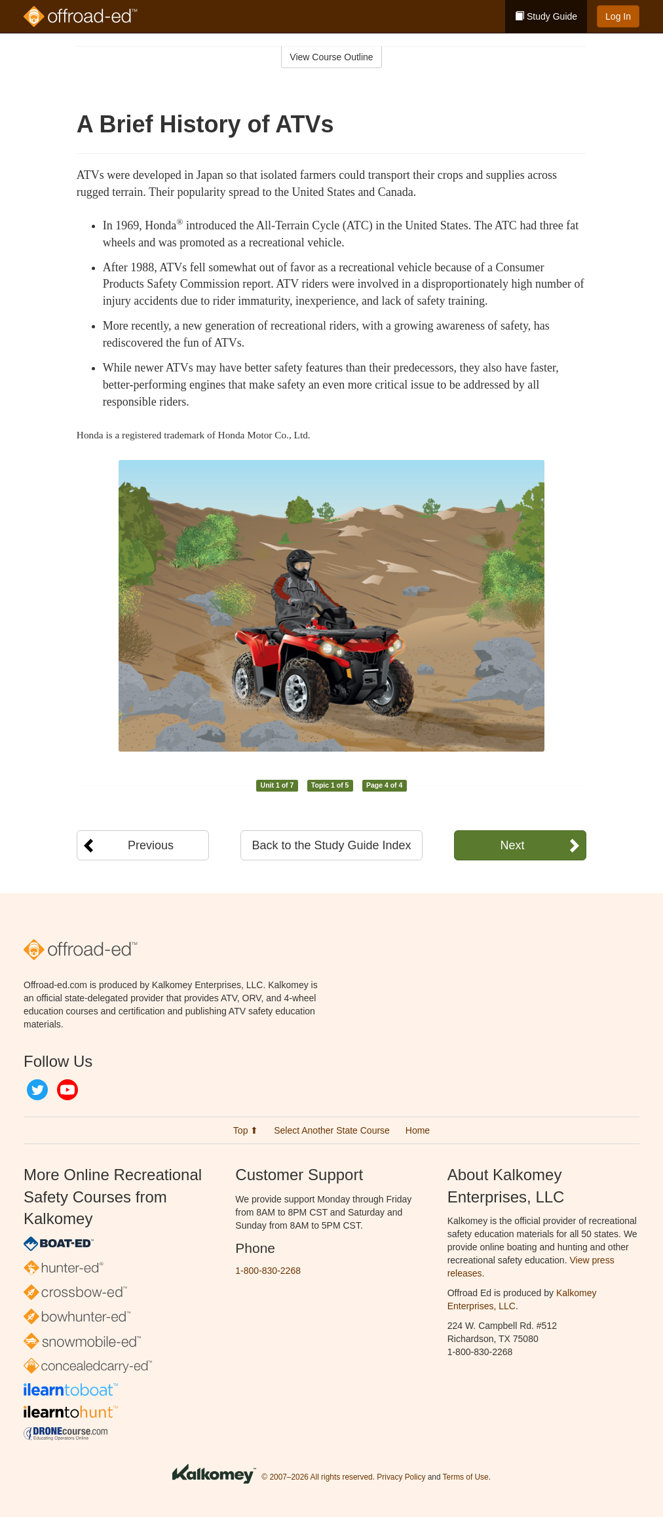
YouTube (67, 1089)
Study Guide (546, 16)
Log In (618, 16)
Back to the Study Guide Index (331, 845)
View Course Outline (331, 57)
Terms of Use (466, 1477)
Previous (151, 845)
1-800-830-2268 (268, 1270)
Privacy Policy (401, 1477)
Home (418, 1130)
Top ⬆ (245, 1130)
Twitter (37, 1089)
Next (512, 845)
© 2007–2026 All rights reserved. (318, 1477)
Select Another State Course (332, 1130)
